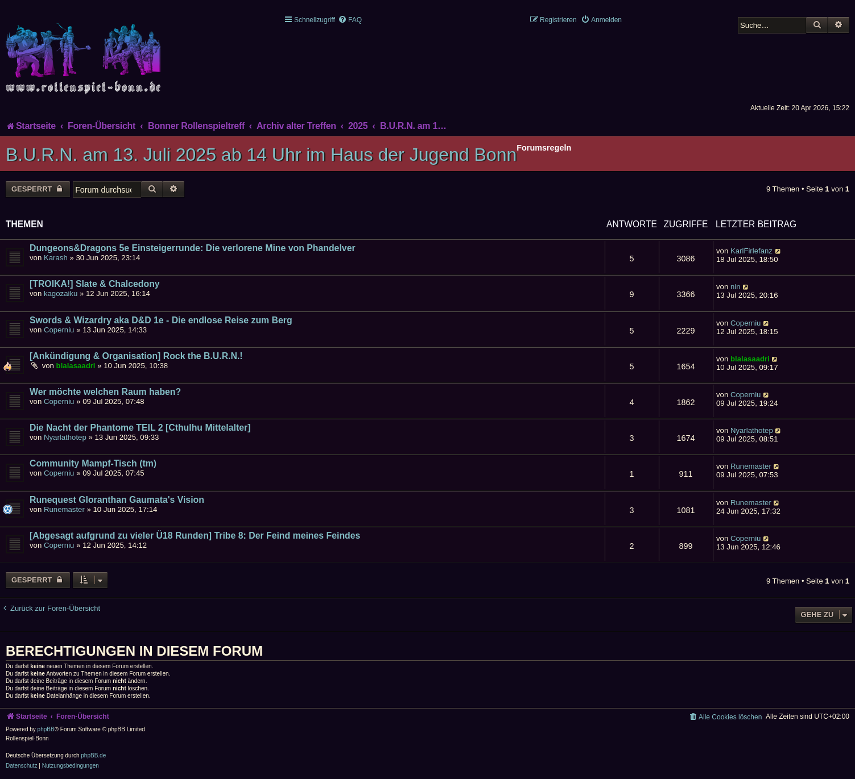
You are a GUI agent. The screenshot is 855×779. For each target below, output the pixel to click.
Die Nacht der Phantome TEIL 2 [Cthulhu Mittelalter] (140, 427)
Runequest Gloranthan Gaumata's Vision (117, 500)
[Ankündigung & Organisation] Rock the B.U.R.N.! (136, 356)
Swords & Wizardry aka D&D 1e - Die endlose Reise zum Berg (161, 320)
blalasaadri (76, 365)
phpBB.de (93, 755)
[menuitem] (350, 20)
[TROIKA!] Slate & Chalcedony (95, 284)
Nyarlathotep (65, 437)
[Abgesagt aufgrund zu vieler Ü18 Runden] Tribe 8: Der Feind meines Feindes (195, 535)
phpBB (46, 729)
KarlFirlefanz (751, 251)
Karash (56, 257)
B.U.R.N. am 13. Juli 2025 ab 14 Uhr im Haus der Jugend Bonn (261, 154)
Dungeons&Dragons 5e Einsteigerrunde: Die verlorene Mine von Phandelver (193, 248)
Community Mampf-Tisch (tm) (93, 463)
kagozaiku (60, 293)
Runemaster (750, 466)
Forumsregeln (544, 147)
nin (735, 286)
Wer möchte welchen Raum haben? (105, 392)
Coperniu (59, 330)
